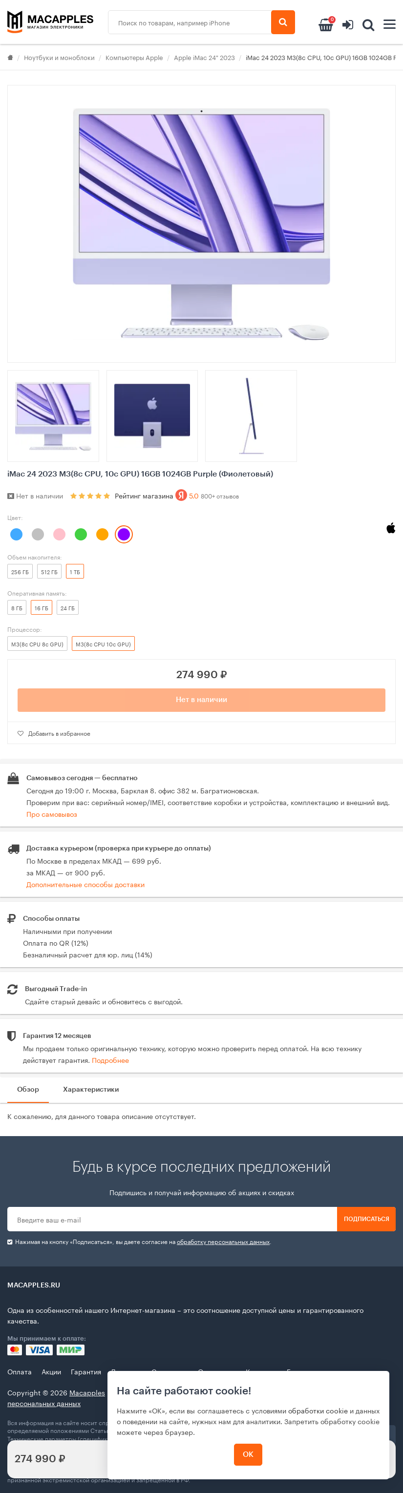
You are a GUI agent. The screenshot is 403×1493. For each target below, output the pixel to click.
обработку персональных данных (223, 1240)
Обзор (28, 1089)
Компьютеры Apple (134, 57)
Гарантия (86, 1371)
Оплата (19, 1371)
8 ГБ (16, 607)
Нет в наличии (201, 700)
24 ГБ (68, 607)
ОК (248, 1454)
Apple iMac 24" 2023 (204, 57)
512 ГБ (49, 571)
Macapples (87, 1392)
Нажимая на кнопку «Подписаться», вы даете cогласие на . (139, 1241)
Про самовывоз (51, 813)
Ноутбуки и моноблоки (59, 57)
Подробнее (110, 1059)
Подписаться (366, 1219)
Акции (51, 1371)
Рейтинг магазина (177, 495)
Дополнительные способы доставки (85, 883)
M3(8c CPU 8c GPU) (37, 643)
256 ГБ (20, 571)
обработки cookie (318, 1410)
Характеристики (91, 1089)
